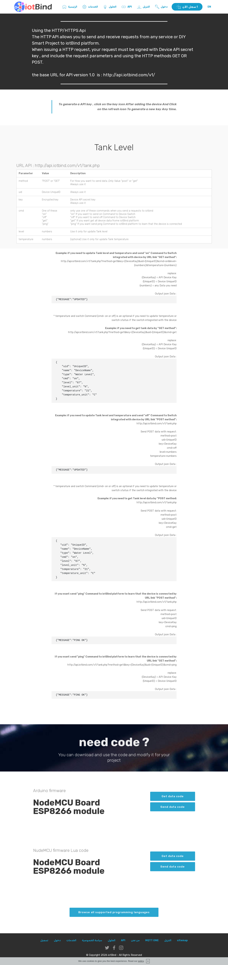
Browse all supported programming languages (114, 917)
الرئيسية (69, 6)
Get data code (172, 801)
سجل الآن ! (187, 7)
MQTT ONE (152, 940)
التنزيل (142, 6)
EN (209, 6)
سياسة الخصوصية (92, 940)
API (126, 6)
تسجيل (44, 940)
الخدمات (89, 6)
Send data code (172, 812)
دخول (161, 6)
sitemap (182, 940)
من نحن (135, 940)
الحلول (109, 6)
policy (141, 961)
